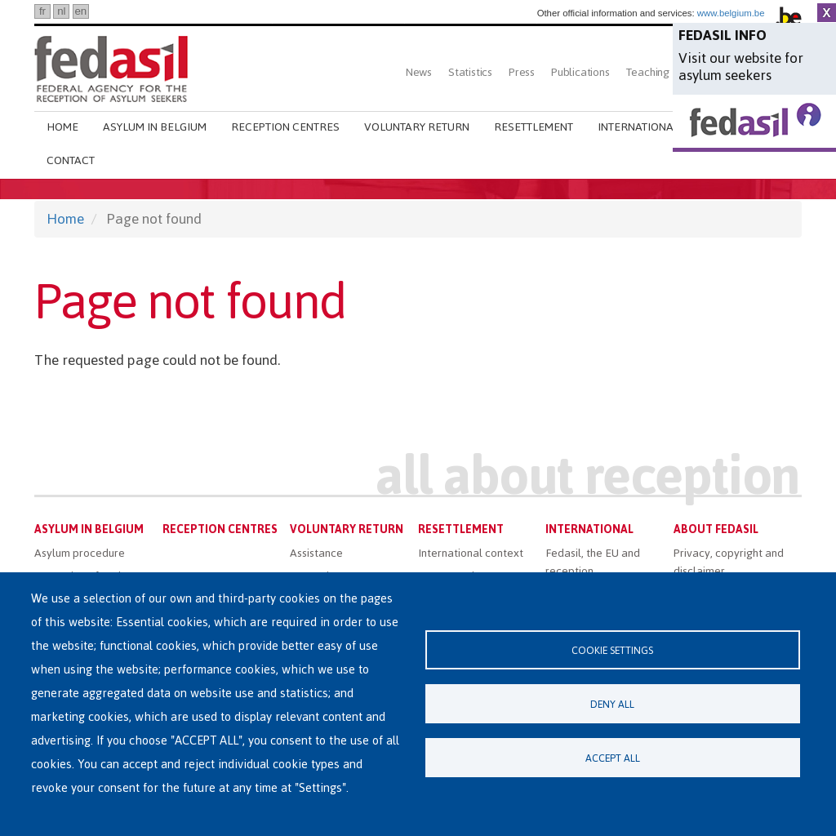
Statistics (470, 72)
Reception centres (285, 127)
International (638, 127)
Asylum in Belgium (155, 127)
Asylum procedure (79, 553)
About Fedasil (716, 529)
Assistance (316, 553)
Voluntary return (416, 127)
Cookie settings (612, 650)
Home (62, 127)
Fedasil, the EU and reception (592, 562)
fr (42, 11)
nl (61, 11)
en (80, 11)
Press (522, 72)
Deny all (612, 704)
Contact (71, 160)
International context (470, 553)
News (419, 72)
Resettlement (533, 127)
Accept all (612, 758)
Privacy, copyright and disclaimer (729, 562)
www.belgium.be (731, 13)
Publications (580, 72)
